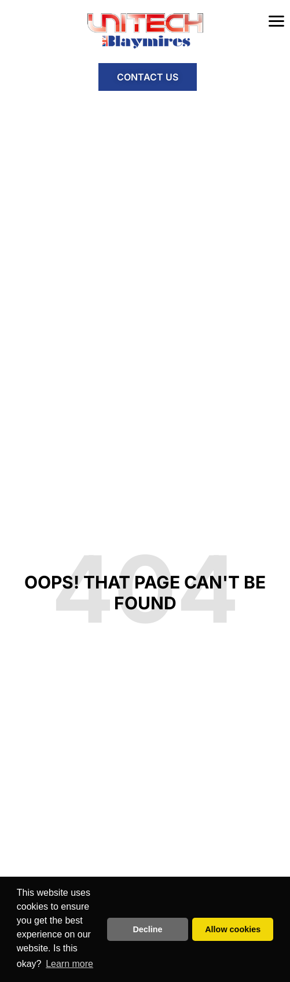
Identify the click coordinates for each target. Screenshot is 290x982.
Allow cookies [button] (232, 929)
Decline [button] (147, 929)
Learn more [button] (69, 964)
